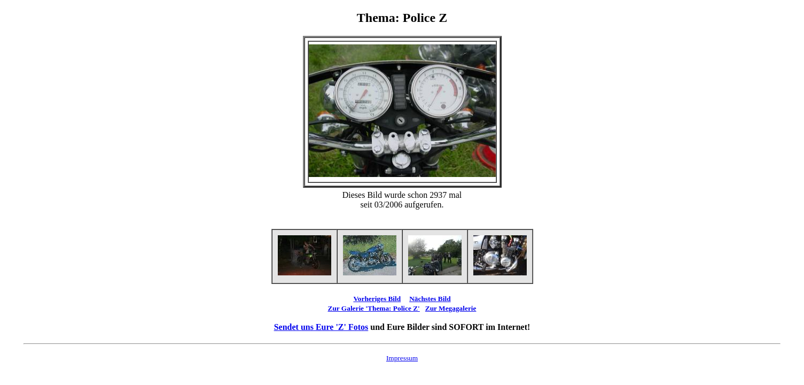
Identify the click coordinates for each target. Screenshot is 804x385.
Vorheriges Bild (377, 299)
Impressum (402, 358)
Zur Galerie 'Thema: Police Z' (374, 308)
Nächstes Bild (429, 299)
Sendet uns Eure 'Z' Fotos (321, 327)
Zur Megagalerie (451, 308)
